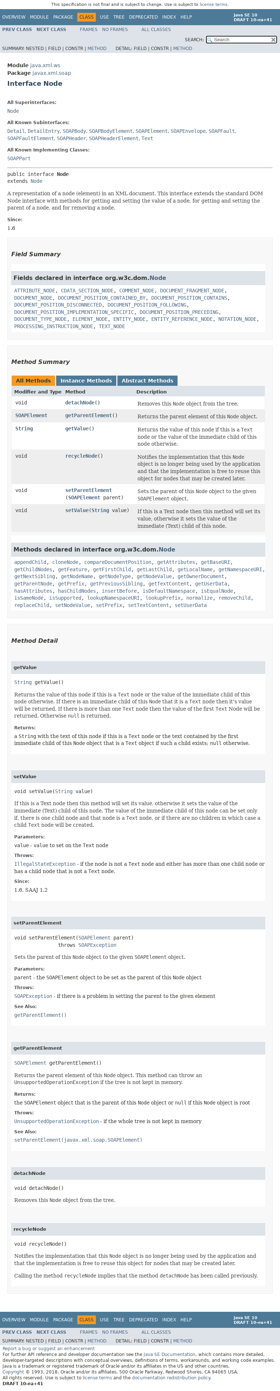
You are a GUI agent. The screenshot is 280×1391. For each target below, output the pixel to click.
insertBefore (119, 591)
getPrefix (71, 584)
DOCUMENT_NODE (33, 298)
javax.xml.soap (51, 73)
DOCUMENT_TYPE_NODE (40, 319)
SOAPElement (152, 131)
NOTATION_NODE (237, 319)
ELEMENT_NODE (90, 319)
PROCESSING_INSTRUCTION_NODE (53, 326)
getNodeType (115, 576)
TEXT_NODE (112, 326)
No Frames (115, 29)
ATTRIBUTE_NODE (34, 290)
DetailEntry (44, 131)
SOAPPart (19, 158)
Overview (14, 17)
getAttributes (176, 562)
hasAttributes (33, 591)
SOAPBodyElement (111, 131)
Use (104, 17)
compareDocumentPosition (117, 562)
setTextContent (148, 605)
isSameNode (28, 598)
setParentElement (88, 490)
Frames (89, 29)
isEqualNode (217, 591)
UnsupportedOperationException (56, 1121)
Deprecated (143, 17)
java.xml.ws (45, 65)
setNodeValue (72, 605)
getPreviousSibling (116, 584)
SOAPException (97, 945)
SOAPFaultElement (30, 138)
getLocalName (195, 569)
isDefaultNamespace (169, 591)
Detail (16, 131)
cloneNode (65, 562)
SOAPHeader (71, 138)
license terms (214, 4)
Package (63, 17)
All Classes (156, 29)
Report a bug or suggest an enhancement (49, 1348)
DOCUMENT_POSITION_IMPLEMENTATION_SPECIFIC (74, 312)
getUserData (211, 584)
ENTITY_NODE (129, 319)
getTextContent (168, 584)
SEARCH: (194, 39)
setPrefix (109, 605)
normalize (199, 598)
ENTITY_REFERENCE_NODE (182, 319)
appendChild (30, 562)
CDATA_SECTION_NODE (87, 290)
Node (13, 111)
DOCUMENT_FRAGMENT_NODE (192, 290)
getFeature (72, 569)
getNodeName (77, 576)
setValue (77, 510)
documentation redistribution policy (171, 1377)
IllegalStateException (44, 864)
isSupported (65, 598)
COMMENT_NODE (136, 290)
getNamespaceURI (240, 569)
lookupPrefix (162, 598)
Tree (119, 17)
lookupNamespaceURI (113, 598)
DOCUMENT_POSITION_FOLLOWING (147, 305)
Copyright (13, 1372)
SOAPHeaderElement (114, 138)
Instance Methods (86, 381)
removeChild (234, 598)
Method (97, 48)
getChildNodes (33, 569)
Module (39, 17)
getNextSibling (34, 576)
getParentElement (88, 415)
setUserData (191, 605)
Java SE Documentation (169, 1354)
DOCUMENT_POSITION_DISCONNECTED (58, 305)
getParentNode (33, 584)
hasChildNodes (77, 591)
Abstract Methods (147, 381)
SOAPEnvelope (188, 131)
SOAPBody (74, 131)
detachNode (79, 403)
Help (186, 17)
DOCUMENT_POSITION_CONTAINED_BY (101, 298)
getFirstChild (112, 569)
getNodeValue (154, 576)
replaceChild (31, 605)
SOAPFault (222, 131)
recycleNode (81, 456)
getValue (77, 428)
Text (147, 138)
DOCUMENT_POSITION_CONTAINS (189, 298)
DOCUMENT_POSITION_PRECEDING (179, 312)
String (24, 428)
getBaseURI (215, 562)
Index (169, 17)
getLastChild (154, 569)
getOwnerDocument (201, 576)
